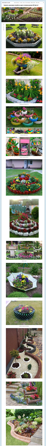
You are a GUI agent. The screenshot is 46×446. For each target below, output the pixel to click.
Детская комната (16, 2)
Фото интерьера (27, 2)
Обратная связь (33, 2)
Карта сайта (37, 2)
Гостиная (21, 2)
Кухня (24, 2)
